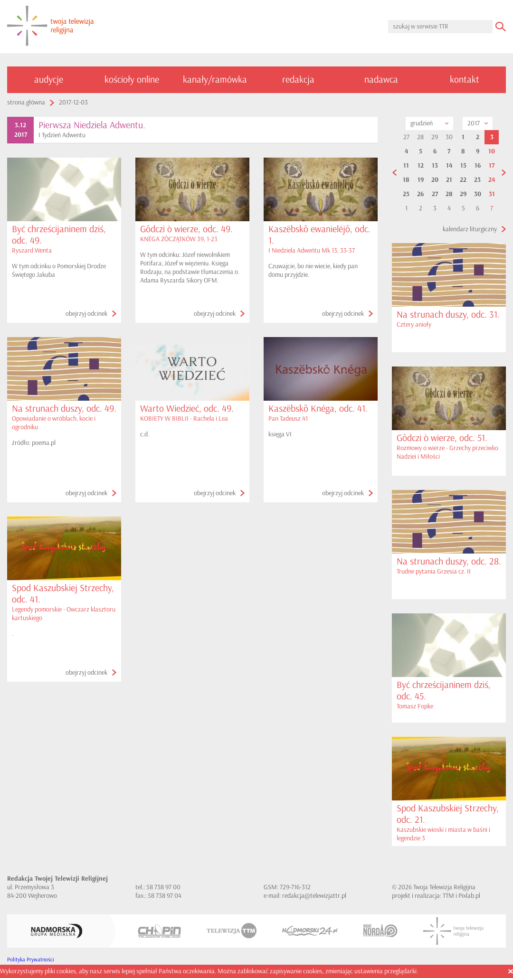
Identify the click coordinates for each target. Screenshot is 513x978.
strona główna (26, 102)
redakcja (298, 79)
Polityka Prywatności (30, 959)
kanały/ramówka (215, 79)
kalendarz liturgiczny (470, 229)
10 (491, 151)
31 (492, 194)
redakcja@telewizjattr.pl (314, 896)
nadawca (381, 79)
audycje (48, 79)
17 (491, 165)
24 (491, 180)
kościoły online (131, 79)
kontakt (464, 79)
